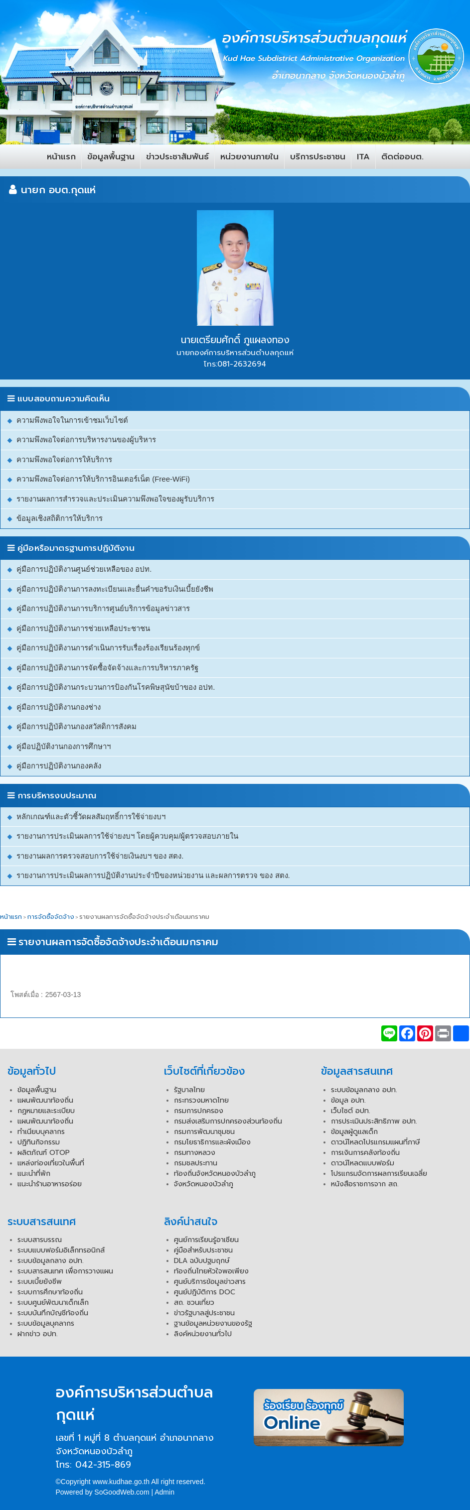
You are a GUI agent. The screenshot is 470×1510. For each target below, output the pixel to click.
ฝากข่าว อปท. (37, 1334)
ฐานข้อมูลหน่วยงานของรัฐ (213, 1323)
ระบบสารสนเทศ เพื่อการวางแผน (65, 1271)
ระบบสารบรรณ (39, 1240)
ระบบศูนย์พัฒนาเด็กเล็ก (53, 1302)
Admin (164, 1492)
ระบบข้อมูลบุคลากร (45, 1323)
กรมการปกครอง (198, 1111)
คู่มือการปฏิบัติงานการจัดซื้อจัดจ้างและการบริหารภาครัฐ (107, 667)
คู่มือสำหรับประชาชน (203, 1250)
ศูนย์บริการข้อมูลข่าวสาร (210, 1281)
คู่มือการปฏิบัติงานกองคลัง (58, 765)
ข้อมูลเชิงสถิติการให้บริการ (59, 518)
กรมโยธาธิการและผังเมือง (212, 1142)
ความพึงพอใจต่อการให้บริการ (64, 459)
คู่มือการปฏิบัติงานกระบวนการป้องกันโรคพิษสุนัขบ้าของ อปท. (115, 687)
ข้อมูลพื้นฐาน (111, 156)
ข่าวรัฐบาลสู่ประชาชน (204, 1313)
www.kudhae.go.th (121, 1482)
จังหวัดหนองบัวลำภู (203, 1184)
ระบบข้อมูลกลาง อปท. (364, 1090)
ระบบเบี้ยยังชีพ (39, 1281)
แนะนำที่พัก (33, 1173)
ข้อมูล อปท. (348, 1100)
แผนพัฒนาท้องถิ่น (45, 1100)
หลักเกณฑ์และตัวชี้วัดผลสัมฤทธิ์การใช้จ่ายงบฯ (90, 816)
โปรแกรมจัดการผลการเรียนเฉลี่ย (379, 1173)
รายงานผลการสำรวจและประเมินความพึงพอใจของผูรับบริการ (115, 499)
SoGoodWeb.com (121, 1492)
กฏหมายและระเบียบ (46, 1111)
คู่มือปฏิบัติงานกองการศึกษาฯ (63, 746)
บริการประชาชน (317, 156)
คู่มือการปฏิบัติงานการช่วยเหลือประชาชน (83, 628)
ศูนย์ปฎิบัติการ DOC (204, 1292)
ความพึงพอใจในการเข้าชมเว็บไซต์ (72, 420)
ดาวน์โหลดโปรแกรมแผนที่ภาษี (375, 1142)
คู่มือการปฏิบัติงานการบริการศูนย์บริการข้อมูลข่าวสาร (103, 608)
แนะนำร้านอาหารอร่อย (49, 1184)
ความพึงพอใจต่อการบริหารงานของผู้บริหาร (86, 439)
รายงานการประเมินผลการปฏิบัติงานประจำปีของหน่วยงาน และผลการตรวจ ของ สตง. (153, 875)
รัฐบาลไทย (189, 1090)
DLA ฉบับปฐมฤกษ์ (202, 1261)
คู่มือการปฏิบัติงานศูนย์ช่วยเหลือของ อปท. (84, 569)
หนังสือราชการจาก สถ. (365, 1184)
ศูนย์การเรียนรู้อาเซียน (206, 1240)
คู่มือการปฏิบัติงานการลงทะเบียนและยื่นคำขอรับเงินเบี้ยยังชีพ (114, 589)
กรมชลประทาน (195, 1163)
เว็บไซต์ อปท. (350, 1111)
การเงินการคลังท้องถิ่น (365, 1152)
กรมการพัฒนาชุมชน (204, 1132)
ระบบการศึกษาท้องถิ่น (50, 1292)
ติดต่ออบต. (402, 156)
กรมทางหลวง (194, 1152)
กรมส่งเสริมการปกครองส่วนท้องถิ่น (228, 1121)
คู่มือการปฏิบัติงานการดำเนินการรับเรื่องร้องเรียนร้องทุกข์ (108, 647)
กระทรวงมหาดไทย (201, 1100)
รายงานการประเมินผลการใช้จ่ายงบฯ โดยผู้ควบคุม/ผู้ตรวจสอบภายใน (127, 836)
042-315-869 (103, 1465)
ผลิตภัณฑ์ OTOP (43, 1152)
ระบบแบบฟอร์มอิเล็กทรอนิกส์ (61, 1250)
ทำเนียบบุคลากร (41, 1132)
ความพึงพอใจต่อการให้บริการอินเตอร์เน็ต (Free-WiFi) (103, 479)
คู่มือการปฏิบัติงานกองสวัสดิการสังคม (76, 726)
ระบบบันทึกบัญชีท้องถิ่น (52, 1313)
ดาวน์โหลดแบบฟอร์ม (362, 1163)
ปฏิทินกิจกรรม (38, 1142)
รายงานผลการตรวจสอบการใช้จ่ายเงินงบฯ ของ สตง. (100, 856)
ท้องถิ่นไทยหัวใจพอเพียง (211, 1271)
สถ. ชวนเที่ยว (194, 1302)
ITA (363, 156)
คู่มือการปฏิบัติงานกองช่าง (58, 707)
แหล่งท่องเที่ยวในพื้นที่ (50, 1163)
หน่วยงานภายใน (249, 156)
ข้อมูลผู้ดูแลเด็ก (354, 1132)
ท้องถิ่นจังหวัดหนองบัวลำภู (215, 1173)
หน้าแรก (61, 156)
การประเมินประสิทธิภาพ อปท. (374, 1121)
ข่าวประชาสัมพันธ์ (177, 156)
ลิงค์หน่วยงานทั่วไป (203, 1334)
